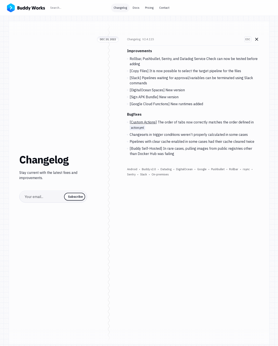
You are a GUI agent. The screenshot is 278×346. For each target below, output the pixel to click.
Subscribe (75, 197)
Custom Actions (143, 122)
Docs (136, 8)
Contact (164, 8)
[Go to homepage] (26, 7)
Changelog (120, 8)
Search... (65, 7)
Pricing (149, 8)
